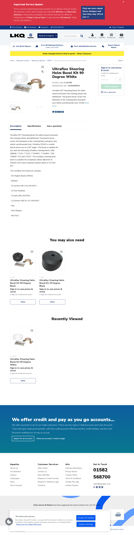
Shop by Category (48, 36)
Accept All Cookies (86, 518)
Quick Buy (102, 36)
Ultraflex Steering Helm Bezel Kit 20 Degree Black (51, 283)
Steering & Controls (22, 61)
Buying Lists (111, 36)
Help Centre (43, 468)
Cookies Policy (71, 475)
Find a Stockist (16, 27)
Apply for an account (23, 438)
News (12, 482)
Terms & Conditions (73, 478)
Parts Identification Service (85, 46)
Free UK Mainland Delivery (52, 46)
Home (12, 61)
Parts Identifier (44, 475)
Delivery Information (74, 468)
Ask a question (108, 92)
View (23, 302)
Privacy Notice (71, 471)
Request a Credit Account (48, 478)
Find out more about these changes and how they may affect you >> (93, 12)
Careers (13, 475)
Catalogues (14, 478)
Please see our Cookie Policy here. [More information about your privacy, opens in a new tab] (28, 524)
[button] (9, 521)
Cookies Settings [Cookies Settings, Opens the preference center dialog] (86, 524)
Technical (41, 485)
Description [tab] (15, 126)
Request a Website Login (48, 482)
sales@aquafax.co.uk (101, 484)
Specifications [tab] (34, 126)
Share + (120, 61)
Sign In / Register (118, 27)
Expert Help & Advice (114, 46)
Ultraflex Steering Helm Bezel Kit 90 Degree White (22, 362)
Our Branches (30, 27)
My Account (92, 36)
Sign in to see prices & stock (111, 69)
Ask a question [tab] (54, 126)
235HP (49, 61)
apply (104, 73)
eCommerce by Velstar (117, 529)
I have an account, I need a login (50, 438)
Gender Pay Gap (72, 482)
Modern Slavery (72, 485)
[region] (59, 521)
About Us (14, 468)
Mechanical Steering (38, 61)
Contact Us (42, 471)
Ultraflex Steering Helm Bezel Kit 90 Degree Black (22, 283)
